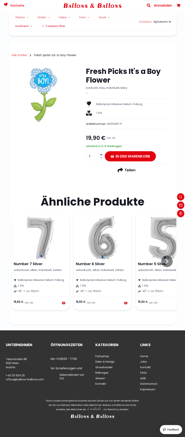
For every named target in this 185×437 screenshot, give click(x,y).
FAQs (143, 373)
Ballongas (101, 373)
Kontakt (100, 384)
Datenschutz (149, 384)
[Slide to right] (167, 261)
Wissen (100, 378)
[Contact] (180, 205)
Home (144, 356)
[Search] (148, 5)
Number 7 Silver (28, 263)
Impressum (147, 389)
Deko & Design (105, 361)
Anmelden (163, 5)
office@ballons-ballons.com (25, 379)
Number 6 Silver (90, 263)
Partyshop (102, 356)
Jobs (143, 361)
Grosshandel (103, 367)
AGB (143, 378)
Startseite (13, 5)
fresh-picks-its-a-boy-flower (55, 55)
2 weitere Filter (53, 26)
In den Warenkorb (130, 156)
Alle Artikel (19, 55)
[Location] (180, 213)
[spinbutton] (94, 156)
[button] (101, 154)
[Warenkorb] (178, 5)
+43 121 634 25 (15, 375)
